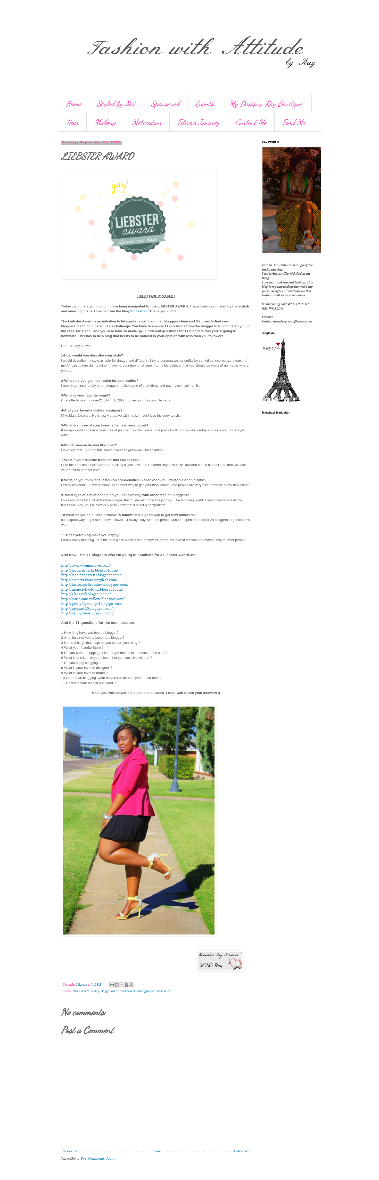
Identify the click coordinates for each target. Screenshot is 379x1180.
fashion (124, 991)
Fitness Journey (198, 122)
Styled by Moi (116, 103)
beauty (95, 991)
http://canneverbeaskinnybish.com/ (89, 580)
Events (204, 103)
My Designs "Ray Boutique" (266, 103)
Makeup (105, 122)
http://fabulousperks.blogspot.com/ (89, 570)
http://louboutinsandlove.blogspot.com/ (93, 599)
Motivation (147, 122)
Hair (72, 122)
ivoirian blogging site (143, 991)
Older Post (242, 1151)
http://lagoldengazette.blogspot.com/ (91, 575)
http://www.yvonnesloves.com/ (86, 565)
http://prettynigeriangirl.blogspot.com (91, 603)
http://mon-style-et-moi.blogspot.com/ (92, 589)
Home (73, 103)
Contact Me (251, 122)
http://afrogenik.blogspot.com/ (86, 594)
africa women (81, 991)
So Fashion (139, 311)
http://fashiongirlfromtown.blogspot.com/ (95, 584)
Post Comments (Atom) (98, 1158)
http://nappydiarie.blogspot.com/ (87, 613)
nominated (164, 991)
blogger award (109, 991)
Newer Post (71, 1151)
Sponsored (165, 103)
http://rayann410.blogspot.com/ (87, 608)
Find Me (294, 122)
